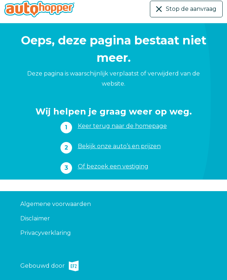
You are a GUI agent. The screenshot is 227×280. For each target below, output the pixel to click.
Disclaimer (35, 218)
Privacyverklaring (45, 232)
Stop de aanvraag (191, 8)
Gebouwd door (49, 265)
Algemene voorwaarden (55, 204)
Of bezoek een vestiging (113, 166)
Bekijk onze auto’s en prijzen (119, 146)
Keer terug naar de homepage (122, 125)
